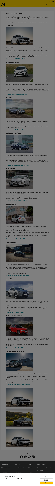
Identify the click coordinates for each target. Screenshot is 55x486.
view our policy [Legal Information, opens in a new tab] (28, 482)
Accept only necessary (46, 480)
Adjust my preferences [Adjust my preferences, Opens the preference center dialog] (46, 477)
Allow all (46, 482)
